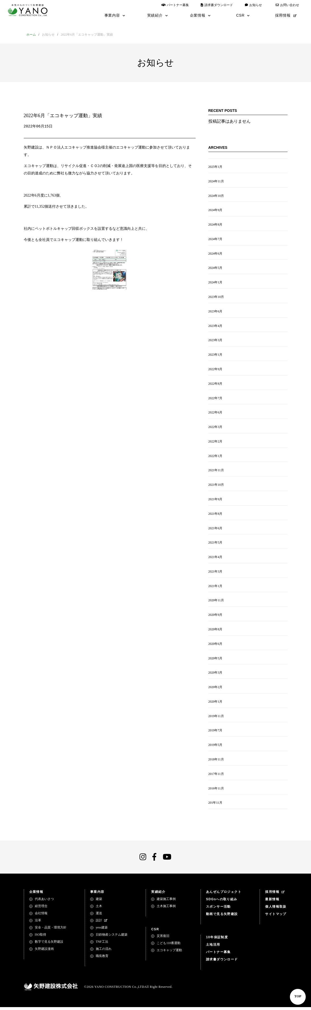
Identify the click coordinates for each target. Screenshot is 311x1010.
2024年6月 (215, 254)
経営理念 (41, 909)
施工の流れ (104, 952)
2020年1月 (215, 704)
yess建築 (102, 930)
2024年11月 (216, 181)
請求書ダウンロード (217, 5)
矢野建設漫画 (44, 952)
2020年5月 (215, 660)
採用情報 (285, 15)
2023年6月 (215, 312)
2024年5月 (215, 268)
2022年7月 (215, 399)
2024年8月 (215, 225)
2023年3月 (215, 341)
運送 (99, 916)
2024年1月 (215, 283)
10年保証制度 (217, 940)
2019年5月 (215, 747)
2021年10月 (216, 486)
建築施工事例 (166, 902)
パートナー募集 (175, 5)
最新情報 (272, 902)
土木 (99, 909)
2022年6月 (215, 414)
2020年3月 (215, 675)
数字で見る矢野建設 (49, 944)
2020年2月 (215, 689)
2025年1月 (215, 167)
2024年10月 (216, 196)
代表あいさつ (44, 902)
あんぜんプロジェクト (223, 895)
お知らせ (253, 5)
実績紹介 (157, 15)
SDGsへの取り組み (221, 902)
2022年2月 (215, 443)
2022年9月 (215, 370)
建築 (99, 902)
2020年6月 (215, 646)
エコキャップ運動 (169, 953)
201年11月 (215, 805)
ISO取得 (40, 937)
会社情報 (41, 916)
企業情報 (200, 15)
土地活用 (213, 947)
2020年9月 (215, 617)
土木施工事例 (166, 909)
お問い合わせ (287, 5)
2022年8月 (215, 385)
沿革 (38, 923)
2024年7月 (215, 239)
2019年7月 (215, 733)
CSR (243, 15)
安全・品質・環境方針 (50, 930)
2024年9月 (215, 210)
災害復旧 (163, 939)
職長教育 (102, 959)
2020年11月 (216, 602)
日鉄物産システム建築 (111, 937)
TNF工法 (102, 944)
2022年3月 (215, 428)
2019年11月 (216, 718)
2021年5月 (215, 544)
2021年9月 (215, 501)
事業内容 (114, 15)
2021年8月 (215, 515)
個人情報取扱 (275, 909)
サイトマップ (275, 917)
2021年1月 (215, 588)
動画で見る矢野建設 (222, 917)
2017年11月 (216, 776)
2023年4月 (215, 326)
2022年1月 (215, 457)
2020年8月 (215, 631)
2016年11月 (216, 791)
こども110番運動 (168, 946)
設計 (101, 923)
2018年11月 (216, 762)
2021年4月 (215, 559)
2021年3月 (215, 573)
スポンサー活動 (218, 909)
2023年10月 (216, 297)
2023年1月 (215, 356)
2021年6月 (215, 530)
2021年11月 (216, 472)
